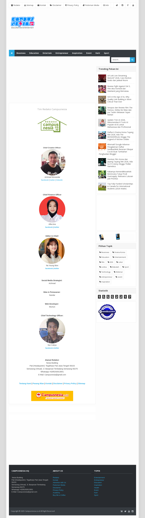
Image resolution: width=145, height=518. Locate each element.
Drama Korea (119, 252)
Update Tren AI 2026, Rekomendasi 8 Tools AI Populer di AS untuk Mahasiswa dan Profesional (119, 123)
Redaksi (15, 5)
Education (105, 257)
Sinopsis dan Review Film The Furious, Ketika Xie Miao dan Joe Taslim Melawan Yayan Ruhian (119, 111)
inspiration (105, 282)
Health (96, 488)
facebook (45, 180)
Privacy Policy (72, 5)
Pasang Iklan (38, 383)
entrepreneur (106, 277)
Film (102, 262)
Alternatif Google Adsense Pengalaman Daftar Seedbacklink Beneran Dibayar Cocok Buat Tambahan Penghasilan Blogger (116, 149)
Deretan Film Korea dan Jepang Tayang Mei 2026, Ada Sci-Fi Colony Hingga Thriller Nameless (120, 163)
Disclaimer (55, 5)
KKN (111, 262)
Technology (106, 272)
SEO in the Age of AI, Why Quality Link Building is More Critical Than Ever (119, 99)
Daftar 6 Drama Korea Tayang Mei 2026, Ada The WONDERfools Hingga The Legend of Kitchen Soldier (120, 136)
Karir (96, 493)
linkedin (60, 180)
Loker (120, 262)
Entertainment (120, 257)
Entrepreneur (99, 480)
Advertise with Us (59, 483)
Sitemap (28, 5)
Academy (56, 493)
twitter (52, 180)
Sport (126, 267)
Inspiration (98, 485)
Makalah (115, 267)
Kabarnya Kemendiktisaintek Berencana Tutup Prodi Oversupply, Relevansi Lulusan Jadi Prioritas (120, 175)
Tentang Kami (25, 383)
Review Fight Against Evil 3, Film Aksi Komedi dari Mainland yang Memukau (118, 88)
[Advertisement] (88, 28)
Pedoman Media (91, 5)
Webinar (119, 272)
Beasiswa (105, 252)
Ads (106, 5)
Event (96, 490)
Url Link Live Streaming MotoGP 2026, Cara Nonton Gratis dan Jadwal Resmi (119, 78)
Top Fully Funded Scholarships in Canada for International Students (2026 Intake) (120, 186)
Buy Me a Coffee (59, 495)
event (120, 277)
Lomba (104, 267)
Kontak (41, 5)
